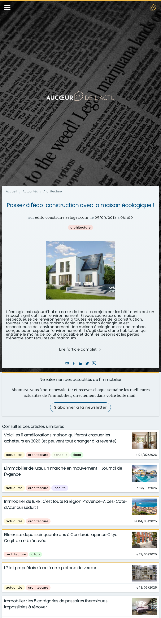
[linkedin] (80, 363)
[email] (67, 363)
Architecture (52, 191)
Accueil (11, 191)
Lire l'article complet (80, 349)
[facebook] (73, 363)
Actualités (30, 191)
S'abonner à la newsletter (80, 407)
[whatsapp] (94, 363)
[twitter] (87, 363)
